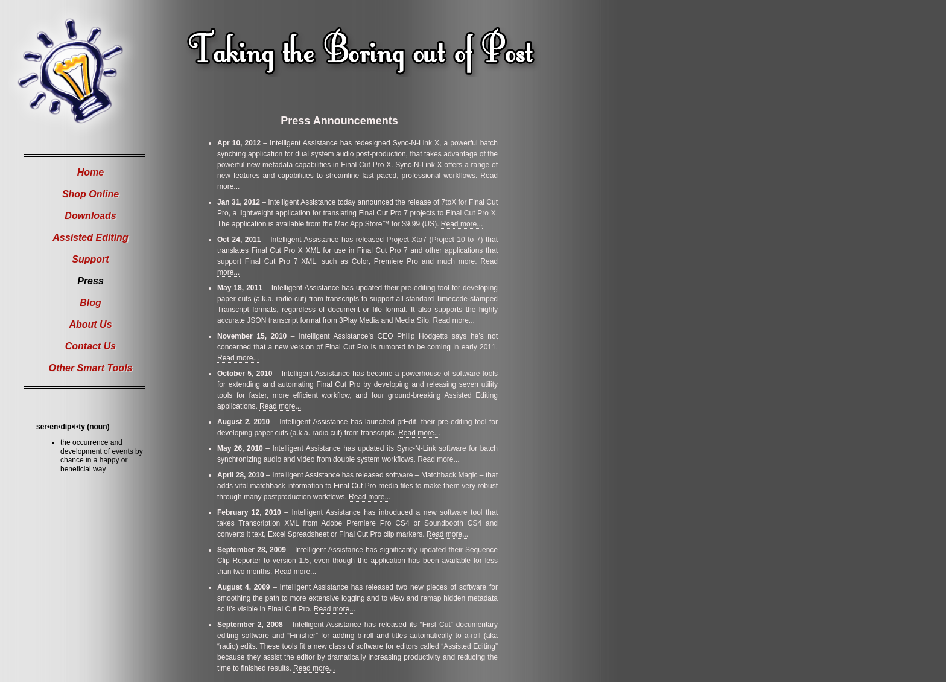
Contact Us (90, 346)
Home (90, 172)
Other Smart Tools (91, 368)
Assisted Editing (90, 237)
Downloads (90, 216)
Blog (90, 303)
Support (90, 259)
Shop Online (90, 194)
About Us (90, 324)
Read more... (462, 224)
